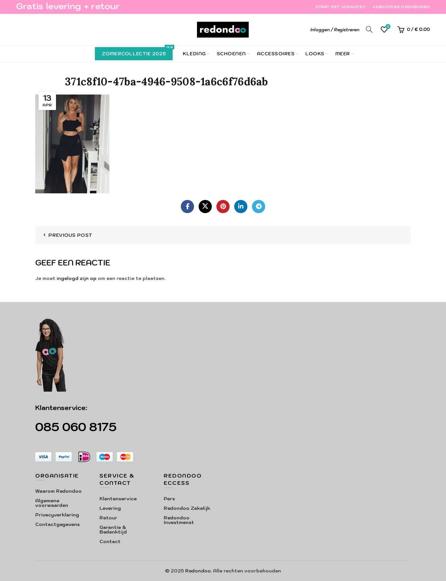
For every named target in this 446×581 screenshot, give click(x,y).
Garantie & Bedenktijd (113, 529)
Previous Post (70, 235)
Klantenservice (118, 499)
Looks (314, 54)
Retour (108, 518)
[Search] (369, 29)
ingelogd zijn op (77, 278)
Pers (169, 499)
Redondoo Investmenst (179, 520)
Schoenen (231, 54)
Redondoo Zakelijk (187, 508)
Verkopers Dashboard (401, 6)
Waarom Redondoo (58, 491)
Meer (342, 54)
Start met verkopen (340, 6)
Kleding (194, 54)
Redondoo (198, 571)
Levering (110, 508)
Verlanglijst (387, 27)
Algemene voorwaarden (51, 503)
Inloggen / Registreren (334, 30)
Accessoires (276, 54)
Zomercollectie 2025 (137, 52)
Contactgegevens (57, 524)
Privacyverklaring (57, 515)
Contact (110, 541)
